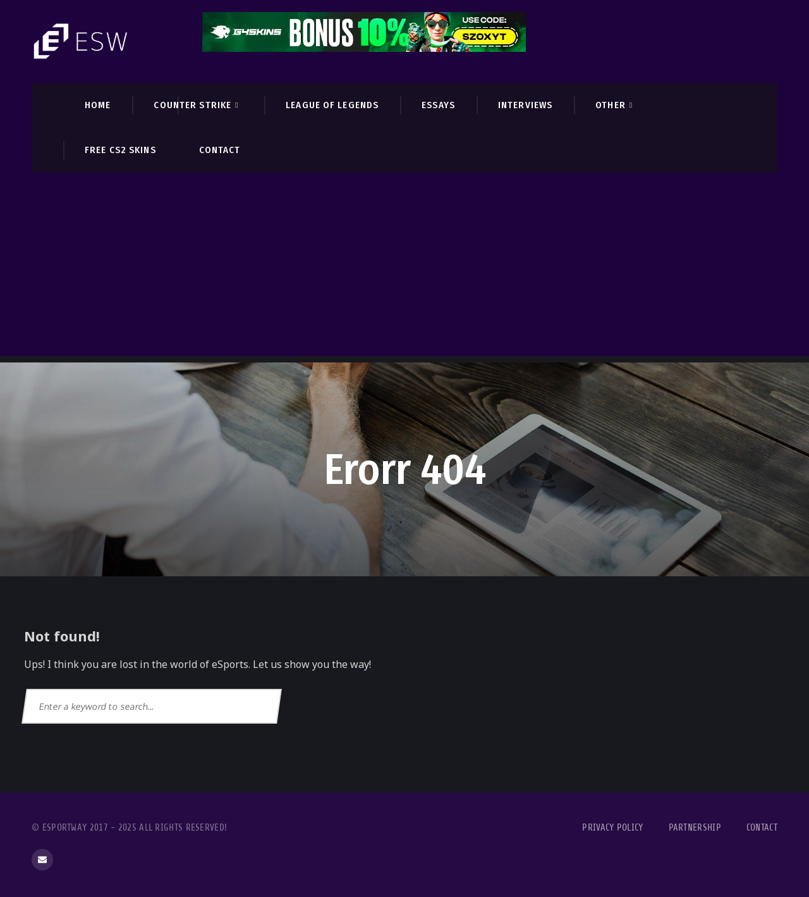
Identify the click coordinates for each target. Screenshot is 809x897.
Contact (761, 827)
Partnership (695, 827)
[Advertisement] (404, 267)
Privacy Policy (612, 827)
